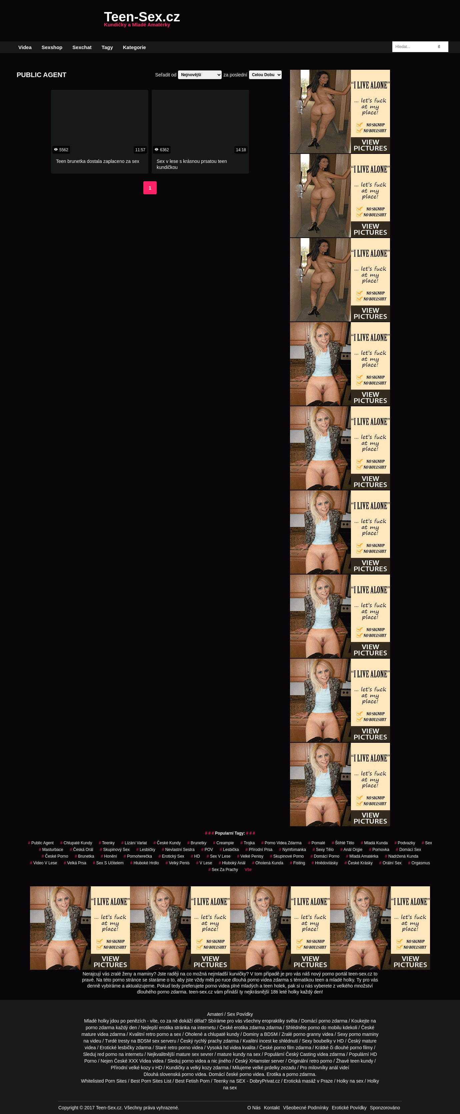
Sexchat (82, 47)
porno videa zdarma (281, 843)
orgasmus (419, 863)
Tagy (107, 47)
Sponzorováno (385, 1107)
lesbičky (126, 1047)
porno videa (194, 1061)
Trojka (247, 843)
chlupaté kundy (223, 1034)
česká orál (81, 849)
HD (195, 856)
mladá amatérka (362, 856)
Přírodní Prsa (258, 849)
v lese (204, 863)
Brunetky (196, 843)
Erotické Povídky (349, 1107)
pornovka (379, 849)
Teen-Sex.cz (142, 20)
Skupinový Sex (115, 849)
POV (207, 849)
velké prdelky (266, 1067)
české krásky (359, 863)
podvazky (404, 843)
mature (88, 1034)
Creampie (223, 843)
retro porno (157, 1034)
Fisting (297, 863)
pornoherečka (138, 856)
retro (314, 1061)
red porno (107, 1054)
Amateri (215, 1014)
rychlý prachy (208, 1041)
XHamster (259, 1061)
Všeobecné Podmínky (305, 1107)
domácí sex (408, 849)
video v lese (43, 863)
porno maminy (364, 1034)
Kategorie (134, 47)
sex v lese (218, 856)
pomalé (316, 843)
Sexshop (52, 47)
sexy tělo (323, 849)
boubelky (322, 1041)
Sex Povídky (240, 1014)
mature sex (187, 1054)
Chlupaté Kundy (76, 843)
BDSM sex (148, 1041)
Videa (25, 47)
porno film (284, 1047)
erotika (166, 1027)
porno (325, 1021)
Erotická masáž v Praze (308, 1081)
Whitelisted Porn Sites (104, 1081)
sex (427, 843)
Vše (248, 869)
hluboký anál (232, 863)
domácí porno (324, 856)
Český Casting (301, 1054)
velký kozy (201, 1067)
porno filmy (361, 1047)
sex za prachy (223, 869)
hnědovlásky (325, 863)
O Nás (254, 1107)
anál (333, 1067)
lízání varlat (134, 843)
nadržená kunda (401, 856)
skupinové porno (287, 856)
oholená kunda (267, 863)
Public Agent (41, 843)
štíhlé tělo (343, 843)
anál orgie (351, 849)
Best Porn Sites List (151, 1081)
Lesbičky (145, 849)
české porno (238, 1074)
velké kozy (139, 1067)
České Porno (55, 856)
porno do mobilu (324, 1027)
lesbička (229, 849)
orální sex (390, 863)
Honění (109, 856)
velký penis (178, 863)
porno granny (307, 1034)
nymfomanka (292, 849)
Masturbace (51, 849)
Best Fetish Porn (192, 1081)
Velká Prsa (75, 863)
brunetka (84, 856)
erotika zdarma (249, 1027)
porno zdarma (100, 1027)
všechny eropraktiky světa (270, 1021)
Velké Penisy (250, 856)
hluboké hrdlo (144, 863)
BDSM (270, 1034)
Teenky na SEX (229, 1081)
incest (265, 1041)
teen (354, 1061)
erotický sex (171, 856)
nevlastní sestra (178, 849)
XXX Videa (140, 1061)
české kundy (167, 843)
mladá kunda (374, 843)
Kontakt (272, 1107)
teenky (107, 843)
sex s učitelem (108, 863)
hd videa (232, 1047)
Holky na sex (350, 1081)
